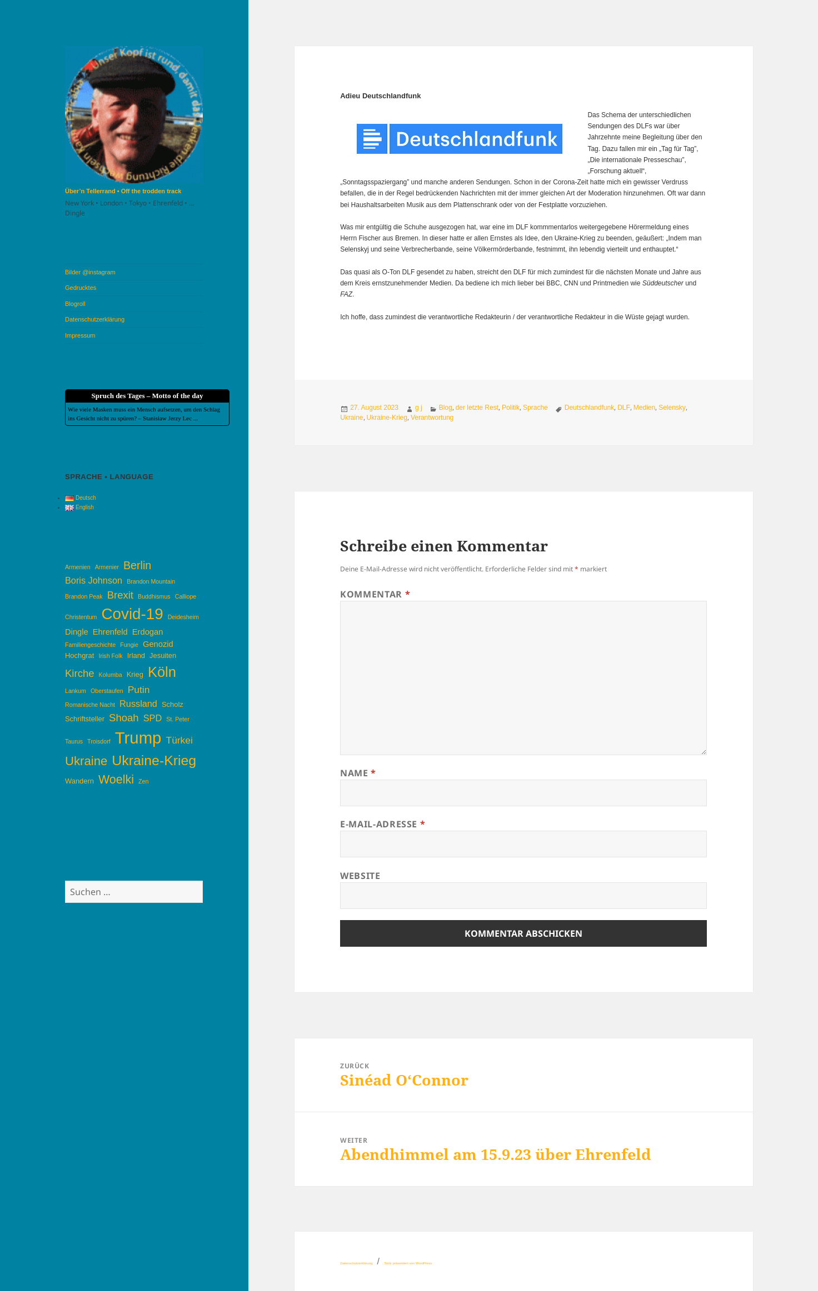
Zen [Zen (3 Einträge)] (143, 781)
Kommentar (375, 594)
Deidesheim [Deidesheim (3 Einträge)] (183, 617)
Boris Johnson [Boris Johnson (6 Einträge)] (93, 580)
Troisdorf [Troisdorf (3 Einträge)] (99, 741)
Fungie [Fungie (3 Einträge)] (129, 644)
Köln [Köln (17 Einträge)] (162, 672)
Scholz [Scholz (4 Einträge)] (172, 704)
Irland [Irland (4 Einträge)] (136, 655)
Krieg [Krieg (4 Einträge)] (135, 674)
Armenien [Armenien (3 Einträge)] (78, 567)
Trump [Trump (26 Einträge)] (138, 738)
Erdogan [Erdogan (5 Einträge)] (147, 631)
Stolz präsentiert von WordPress (408, 1263)
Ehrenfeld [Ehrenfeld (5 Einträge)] (110, 631)
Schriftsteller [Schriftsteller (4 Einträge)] (84, 719)
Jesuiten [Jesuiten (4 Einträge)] (162, 655)
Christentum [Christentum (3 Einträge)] (81, 617)
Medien (644, 407)
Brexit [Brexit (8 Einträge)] (120, 595)
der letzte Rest (477, 407)
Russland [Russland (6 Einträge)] (138, 704)
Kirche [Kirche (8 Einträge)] (79, 673)
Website (360, 876)
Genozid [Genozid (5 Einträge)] (158, 644)
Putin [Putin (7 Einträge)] (139, 689)
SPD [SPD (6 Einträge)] (152, 718)
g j (418, 407)
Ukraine (351, 417)
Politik (511, 407)
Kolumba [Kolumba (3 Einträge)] (110, 674)
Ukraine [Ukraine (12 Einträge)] (86, 761)
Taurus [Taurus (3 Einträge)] (74, 741)
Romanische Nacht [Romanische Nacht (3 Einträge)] (90, 704)
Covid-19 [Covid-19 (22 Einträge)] (132, 613)
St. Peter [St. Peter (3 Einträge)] (177, 719)
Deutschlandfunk (589, 407)
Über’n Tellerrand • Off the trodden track (123, 191)
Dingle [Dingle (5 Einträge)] (76, 631)
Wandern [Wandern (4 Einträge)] (79, 781)
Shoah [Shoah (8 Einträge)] (124, 718)
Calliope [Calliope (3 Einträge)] (186, 596)
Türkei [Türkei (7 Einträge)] (179, 740)
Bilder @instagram (90, 272)
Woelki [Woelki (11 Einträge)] (116, 779)
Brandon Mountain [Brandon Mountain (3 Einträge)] (151, 581)
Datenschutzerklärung (94, 319)
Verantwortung (432, 417)
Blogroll (75, 303)
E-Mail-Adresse (382, 824)
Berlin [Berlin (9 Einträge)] (137, 565)
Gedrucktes (80, 287)
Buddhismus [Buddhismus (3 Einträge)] (154, 596)
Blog (445, 407)
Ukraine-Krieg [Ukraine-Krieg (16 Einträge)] (154, 760)
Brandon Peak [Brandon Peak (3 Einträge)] (84, 596)
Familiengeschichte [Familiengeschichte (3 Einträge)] (90, 644)
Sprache (535, 407)
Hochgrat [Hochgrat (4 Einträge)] (79, 655)
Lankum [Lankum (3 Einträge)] (75, 690)
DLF (623, 407)
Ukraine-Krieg (387, 417)
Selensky (672, 407)
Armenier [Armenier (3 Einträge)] (107, 567)
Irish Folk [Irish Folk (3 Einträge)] (110, 655)
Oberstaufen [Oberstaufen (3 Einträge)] (107, 690)
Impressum (80, 335)
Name (358, 773)
